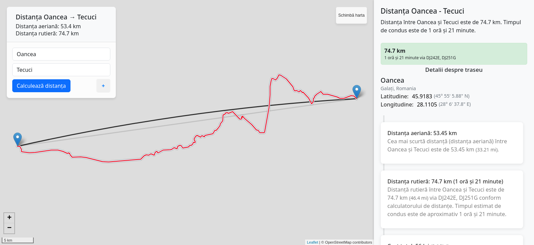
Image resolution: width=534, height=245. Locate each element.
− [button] (9, 228)
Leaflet (312, 242)
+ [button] (9, 218)
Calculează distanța (41, 85)
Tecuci (87, 16)
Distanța (29, 16)
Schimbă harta (351, 15)
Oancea (55, 16)
